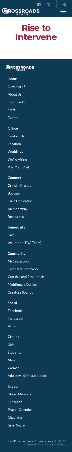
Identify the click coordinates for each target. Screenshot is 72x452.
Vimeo (12, 326)
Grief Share (16, 425)
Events (13, 118)
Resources (16, 216)
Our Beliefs (16, 102)
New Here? (16, 86)
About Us (15, 94)
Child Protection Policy (20, 441)
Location (14, 144)
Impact (13, 386)
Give (11, 235)
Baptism (14, 193)
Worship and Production (26, 276)
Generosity (16, 227)
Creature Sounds (20, 292)
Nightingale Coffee (22, 284)
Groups (13, 337)
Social (12, 303)
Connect (14, 178)
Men (11, 360)
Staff (11, 110)
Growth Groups (19, 185)
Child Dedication (20, 201)
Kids (11, 344)
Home (12, 79)
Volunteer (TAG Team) (24, 242)
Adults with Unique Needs (27, 375)
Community (17, 253)
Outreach (15, 402)
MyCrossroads (19, 261)
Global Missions (19, 394)
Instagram (15, 318)
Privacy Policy (45, 441)
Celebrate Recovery (23, 269)
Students (14, 352)
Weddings (15, 151)
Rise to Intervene (36, 32)
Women (14, 368)
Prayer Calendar (20, 409)
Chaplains (15, 417)
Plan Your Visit (18, 167)
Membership (17, 209)
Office (13, 128)
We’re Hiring (17, 159)
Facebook (15, 310)
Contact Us (16, 136)
